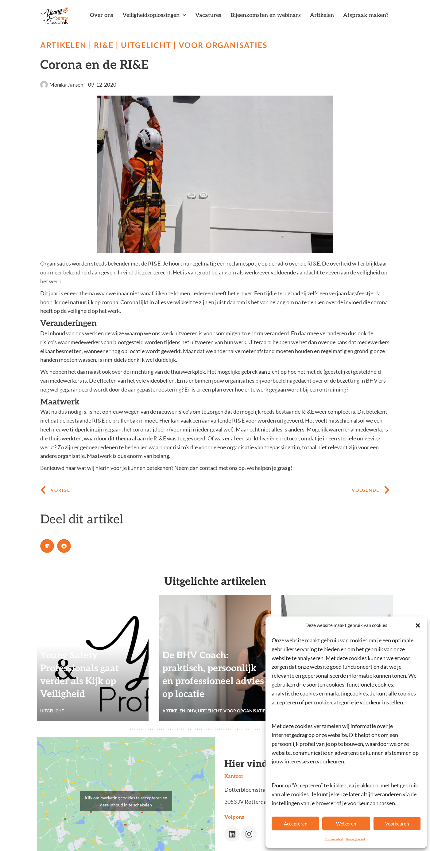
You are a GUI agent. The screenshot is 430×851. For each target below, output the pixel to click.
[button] (418, 625)
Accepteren (295, 823)
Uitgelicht (149, 45)
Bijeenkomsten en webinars (265, 15)
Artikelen (322, 15)
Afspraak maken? (366, 15)
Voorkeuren (397, 823)
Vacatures (208, 15)
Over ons (101, 15)
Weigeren (346, 823)
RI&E (105, 45)
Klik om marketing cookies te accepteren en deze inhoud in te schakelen (126, 801)
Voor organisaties (228, 45)
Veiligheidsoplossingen (154, 15)
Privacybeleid (355, 839)
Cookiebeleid (334, 839)
